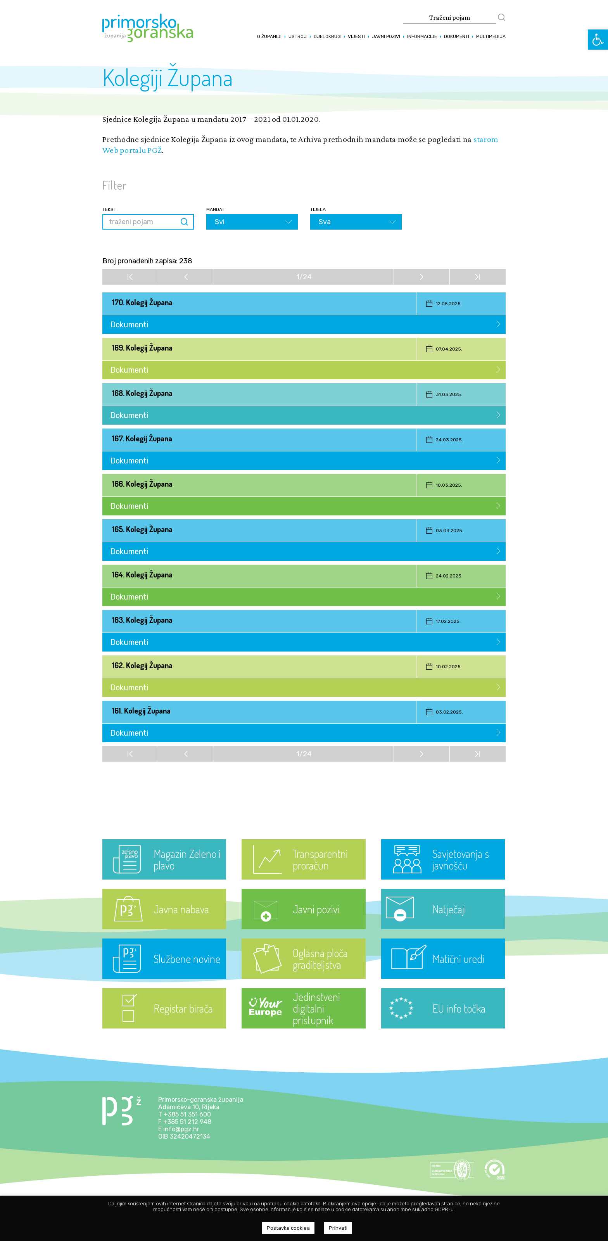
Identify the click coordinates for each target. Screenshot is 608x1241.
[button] (598, 39)
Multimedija (491, 36)
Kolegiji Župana (167, 77)
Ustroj (297, 36)
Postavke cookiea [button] (288, 1228)
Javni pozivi (386, 36)
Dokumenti (456, 36)
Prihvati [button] (338, 1228)
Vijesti (356, 36)
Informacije (422, 36)
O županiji (269, 36)
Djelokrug (327, 36)
